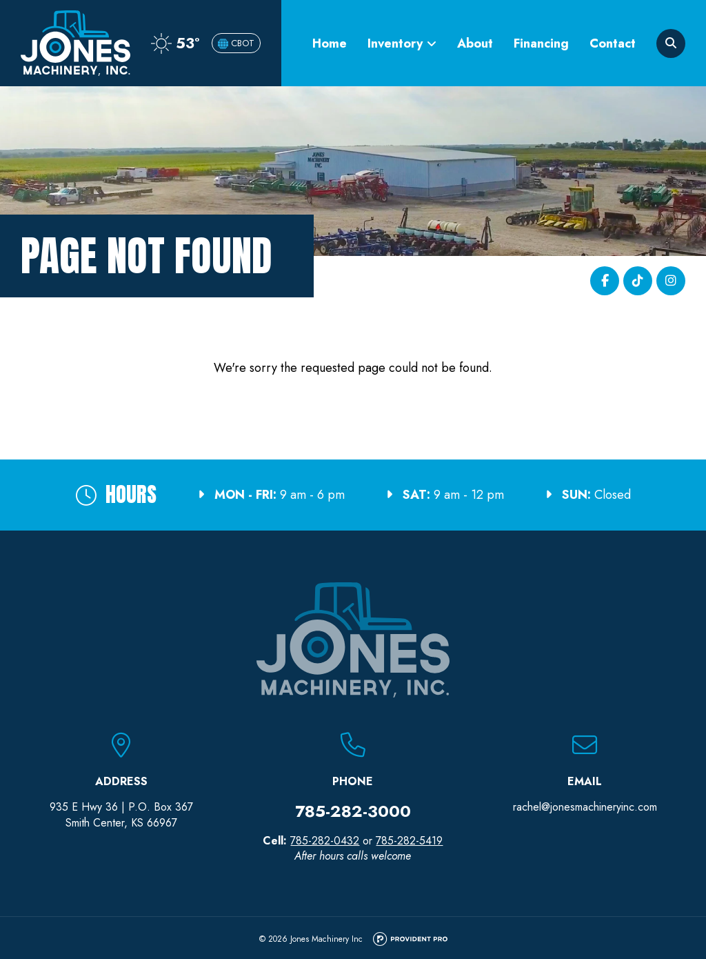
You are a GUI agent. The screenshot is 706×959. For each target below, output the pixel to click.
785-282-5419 (409, 841)
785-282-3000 (353, 811)
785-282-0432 (324, 841)
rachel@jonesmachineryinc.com (585, 807)
